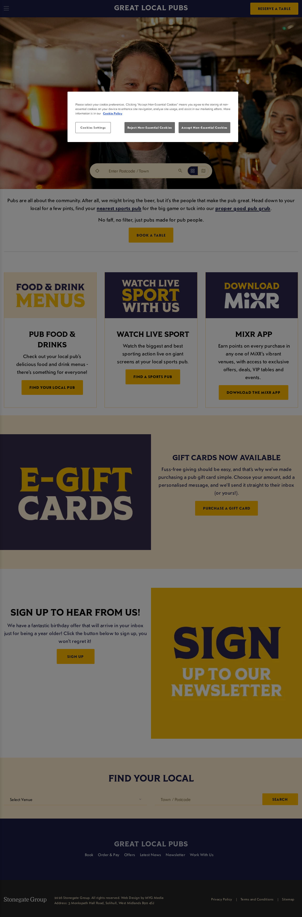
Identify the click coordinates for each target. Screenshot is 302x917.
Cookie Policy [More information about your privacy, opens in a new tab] (112, 113)
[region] (152, 117)
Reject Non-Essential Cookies (149, 127)
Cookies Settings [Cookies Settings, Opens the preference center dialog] (93, 127)
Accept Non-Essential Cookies (204, 127)
